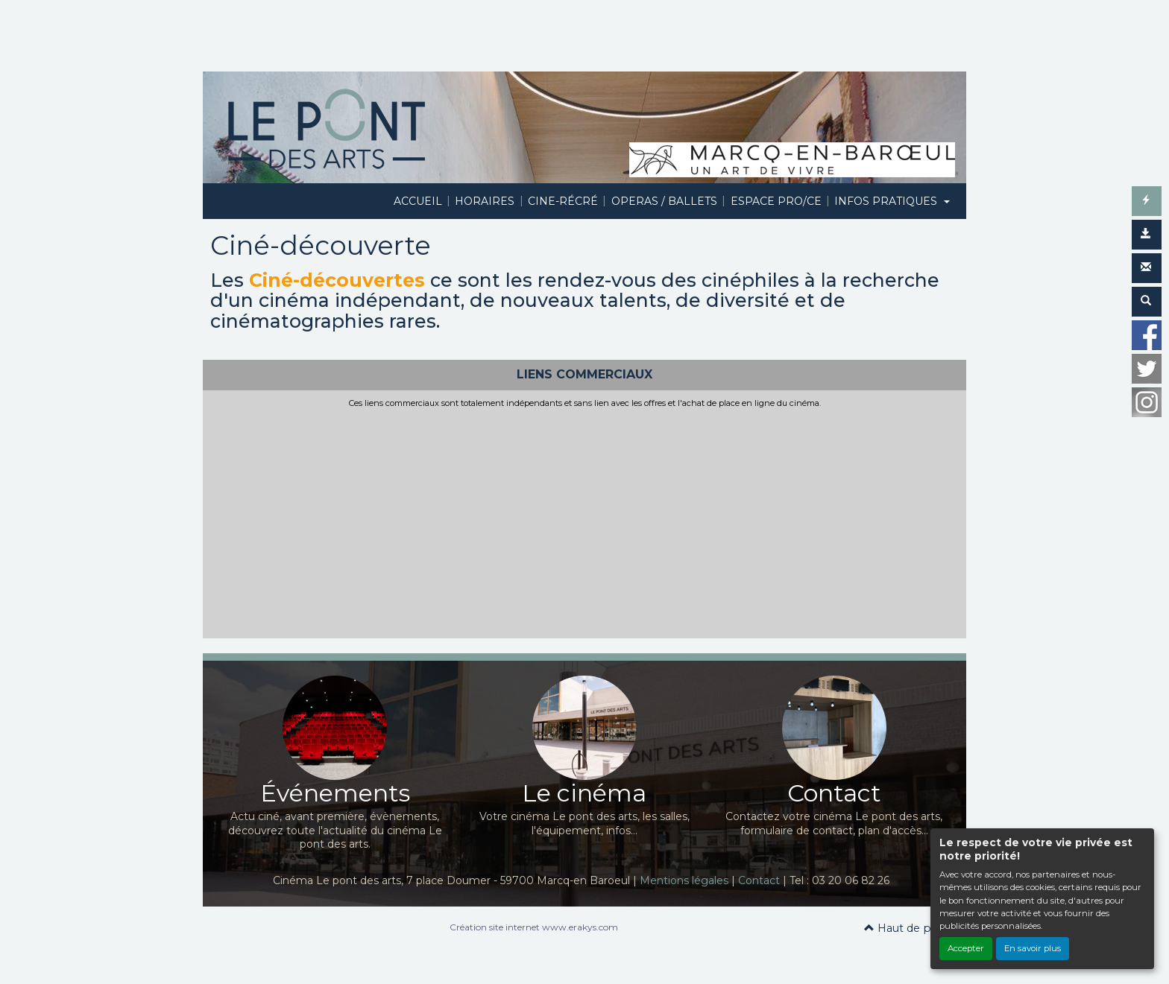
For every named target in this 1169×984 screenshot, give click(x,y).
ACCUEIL (418, 201)
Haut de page (907, 928)
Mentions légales (684, 880)
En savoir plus (1032, 948)
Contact (759, 880)
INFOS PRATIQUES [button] (887, 201)
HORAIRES (484, 201)
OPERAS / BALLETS (664, 201)
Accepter (966, 948)
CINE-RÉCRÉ (563, 201)
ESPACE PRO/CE (776, 201)
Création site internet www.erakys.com (534, 927)
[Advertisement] (584, 520)
